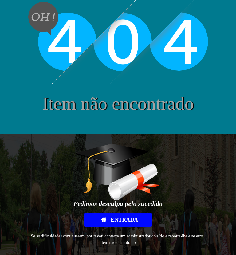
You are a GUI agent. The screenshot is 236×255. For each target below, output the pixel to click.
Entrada (123, 220)
